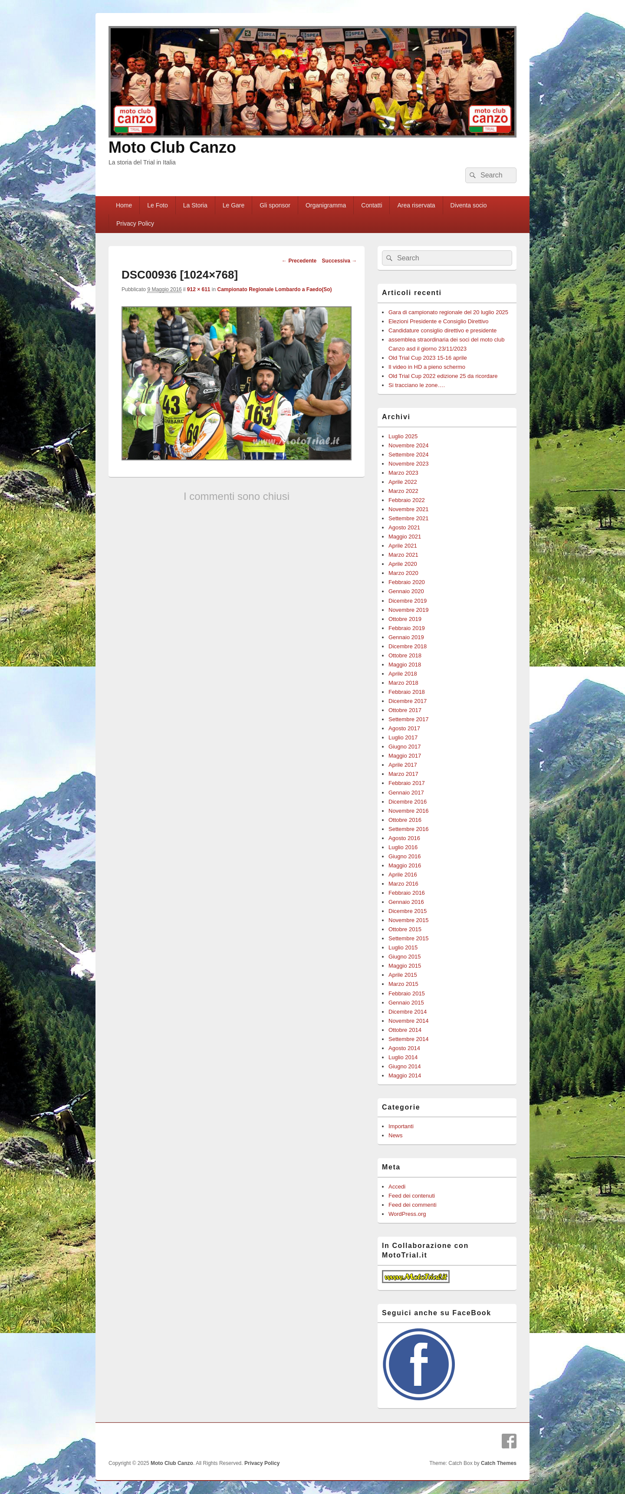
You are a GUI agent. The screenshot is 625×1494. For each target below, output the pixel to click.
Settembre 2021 (408, 518)
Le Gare (234, 205)
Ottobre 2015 (404, 929)
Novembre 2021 (408, 509)
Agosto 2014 (404, 1048)
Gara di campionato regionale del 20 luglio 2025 (448, 312)
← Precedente (299, 261)
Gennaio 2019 (406, 637)
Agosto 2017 (404, 728)
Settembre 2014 (408, 1039)
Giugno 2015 (404, 956)
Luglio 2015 (403, 947)
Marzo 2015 (403, 984)
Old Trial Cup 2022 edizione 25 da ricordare (442, 376)
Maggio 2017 (404, 755)
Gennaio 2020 (406, 591)
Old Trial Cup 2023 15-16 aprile (427, 358)
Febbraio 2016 (406, 893)
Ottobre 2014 (404, 1030)
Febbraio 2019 (406, 628)
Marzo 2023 (403, 473)
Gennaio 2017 (406, 792)
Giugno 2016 (404, 856)
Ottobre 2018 (404, 655)
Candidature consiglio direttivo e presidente (442, 330)
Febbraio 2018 (406, 692)
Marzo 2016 (403, 883)
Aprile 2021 (402, 545)
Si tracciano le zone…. (416, 385)
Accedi (396, 1186)
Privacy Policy (135, 223)
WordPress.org (407, 1214)
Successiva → (339, 261)
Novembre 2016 (408, 811)
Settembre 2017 (408, 719)
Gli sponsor (275, 205)
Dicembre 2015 (407, 911)
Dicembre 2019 (407, 601)
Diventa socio (469, 205)
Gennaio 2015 (406, 1002)
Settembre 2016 (408, 829)
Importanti (401, 1126)
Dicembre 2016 (407, 801)
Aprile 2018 (402, 673)
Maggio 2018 (404, 664)
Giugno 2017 (404, 746)
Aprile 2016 (402, 874)
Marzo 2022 (403, 491)
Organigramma (326, 205)
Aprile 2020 (402, 564)
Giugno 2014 (404, 1066)
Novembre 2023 (408, 463)
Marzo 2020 (403, 573)
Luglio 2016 (403, 847)
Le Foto (157, 205)
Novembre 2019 (408, 610)
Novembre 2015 (408, 920)
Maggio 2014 (404, 1075)
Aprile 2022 (402, 482)
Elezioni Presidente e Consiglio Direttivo (438, 321)
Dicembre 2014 (407, 1011)
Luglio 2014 (403, 1057)
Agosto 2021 (404, 527)
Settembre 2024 (408, 454)
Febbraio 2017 (406, 783)
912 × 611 (199, 289)
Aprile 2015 (402, 975)
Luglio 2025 (403, 436)
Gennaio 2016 (406, 902)
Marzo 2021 (403, 555)
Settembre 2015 (408, 938)
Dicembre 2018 (407, 646)
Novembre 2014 (408, 1021)
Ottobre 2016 (404, 820)
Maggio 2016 (404, 865)
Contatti (371, 205)
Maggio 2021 (404, 536)
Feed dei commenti (412, 1205)
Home (124, 205)
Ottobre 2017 (404, 710)
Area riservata (416, 205)
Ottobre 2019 (404, 619)
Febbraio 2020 (406, 582)
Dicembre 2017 (407, 701)
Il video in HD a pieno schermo (426, 367)
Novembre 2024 (408, 445)
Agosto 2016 (404, 838)
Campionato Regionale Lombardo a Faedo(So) (274, 289)
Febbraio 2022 (406, 500)
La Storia (195, 205)
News (395, 1135)
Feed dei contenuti (411, 1195)
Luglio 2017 (403, 737)
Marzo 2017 (403, 774)
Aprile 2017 (402, 765)
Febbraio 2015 (406, 993)
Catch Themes (498, 1463)
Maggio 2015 (404, 965)
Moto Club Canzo (172, 147)
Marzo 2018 (403, 683)
